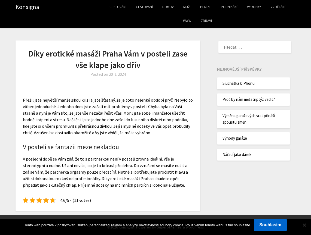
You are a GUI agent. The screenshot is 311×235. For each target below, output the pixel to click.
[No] (304, 225)
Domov (168, 7)
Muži (187, 7)
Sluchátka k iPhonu (238, 83)
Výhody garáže (234, 138)
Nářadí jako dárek (236, 154)
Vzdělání (278, 7)
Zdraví (206, 20)
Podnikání (229, 7)
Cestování (117, 7)
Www (187, 20)
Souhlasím (270, 225)
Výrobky (254, 7)
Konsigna (27, 7)
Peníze (205, 7)
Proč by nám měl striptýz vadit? (248, 99)
